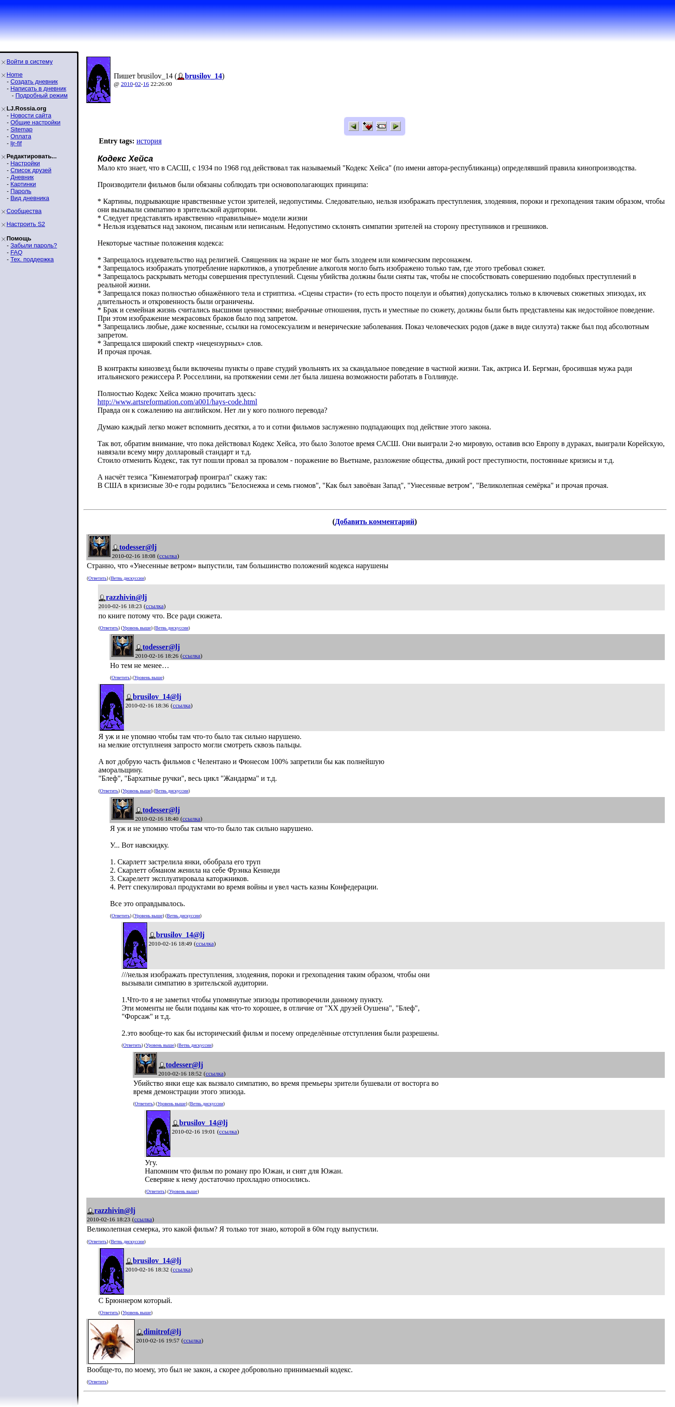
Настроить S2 (25, 223)
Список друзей (30, 170)
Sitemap (21, 129)
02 (138, 83)
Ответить (97, 578)
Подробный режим (41, 95)
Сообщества (24, 210)
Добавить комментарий (374, 521)
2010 (127, 83)
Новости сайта (30, 115)
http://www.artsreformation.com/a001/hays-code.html (177, 402)
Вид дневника (29, 198)
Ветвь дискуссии (127, 578)
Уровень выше (137, 627)
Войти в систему (29, 61)
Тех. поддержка (31, 259)
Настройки (25, 163)
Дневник (21, 177)
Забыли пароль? (33, 245)
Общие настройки (35, 122)
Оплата (20, 136)
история (149, 141)
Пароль (20, 191)
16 (146, 83)
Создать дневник (34, 81)
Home (14, 74)
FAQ (16, 252)
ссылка (168, 555)
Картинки (23, 184)
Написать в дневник (38, 88)
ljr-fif (16, 143)
